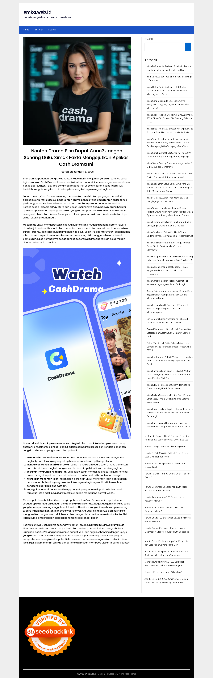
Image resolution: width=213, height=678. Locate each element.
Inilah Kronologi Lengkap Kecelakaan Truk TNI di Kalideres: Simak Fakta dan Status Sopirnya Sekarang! (170, 413)
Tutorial (39, 29)
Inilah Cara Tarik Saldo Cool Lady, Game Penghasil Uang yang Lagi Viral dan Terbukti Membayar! (168, 104)
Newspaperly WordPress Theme (121, 674)
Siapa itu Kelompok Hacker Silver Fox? (163, 572)
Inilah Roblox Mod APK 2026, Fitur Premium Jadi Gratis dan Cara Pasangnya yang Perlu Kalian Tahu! (170, 361)
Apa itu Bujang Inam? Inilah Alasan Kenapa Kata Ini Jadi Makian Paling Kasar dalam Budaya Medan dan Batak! (169, 295)
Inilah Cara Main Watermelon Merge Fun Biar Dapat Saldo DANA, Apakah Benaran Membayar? (168, 246)
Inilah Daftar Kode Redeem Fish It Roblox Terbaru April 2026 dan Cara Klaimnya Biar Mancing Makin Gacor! (167, 91)
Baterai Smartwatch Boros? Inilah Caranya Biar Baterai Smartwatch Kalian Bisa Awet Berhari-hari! (169, 333)
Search (52, 29)
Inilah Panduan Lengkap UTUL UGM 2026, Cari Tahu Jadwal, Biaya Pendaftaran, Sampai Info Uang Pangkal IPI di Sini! (169, 375)
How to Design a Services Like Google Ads (165, 446)
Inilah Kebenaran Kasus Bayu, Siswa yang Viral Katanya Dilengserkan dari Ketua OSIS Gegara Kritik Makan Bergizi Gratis (169, 187)
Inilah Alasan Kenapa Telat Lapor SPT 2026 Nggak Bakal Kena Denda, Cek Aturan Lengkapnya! (167, 270)
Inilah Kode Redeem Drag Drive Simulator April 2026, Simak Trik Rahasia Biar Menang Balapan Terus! (169, 118)
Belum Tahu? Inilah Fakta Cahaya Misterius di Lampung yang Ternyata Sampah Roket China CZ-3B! (169, 347)
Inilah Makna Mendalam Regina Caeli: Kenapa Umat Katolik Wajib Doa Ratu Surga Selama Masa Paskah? (169, 399)
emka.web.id (38, 12)
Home (26, 29)
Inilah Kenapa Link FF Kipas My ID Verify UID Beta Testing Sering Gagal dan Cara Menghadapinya (167, 309)
